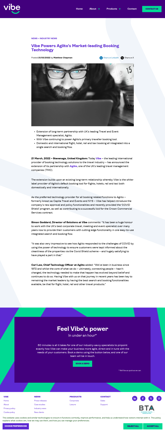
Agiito (73, 166)
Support (104, 405)
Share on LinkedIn (109, 58)
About (6, 405)
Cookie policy (9, 412)
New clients (39, 412)
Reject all (133, 426)
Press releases (40, 401)
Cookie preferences (16, 426)
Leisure (73, 405)
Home (79, 9)
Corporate (74, 401)
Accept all (153, 426)
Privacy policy (9, 409)
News (34, 39)
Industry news (40, 409)
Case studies (39, 405)
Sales (102, 401)
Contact (132, 9)
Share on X (127, 58)
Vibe (98, 158)
